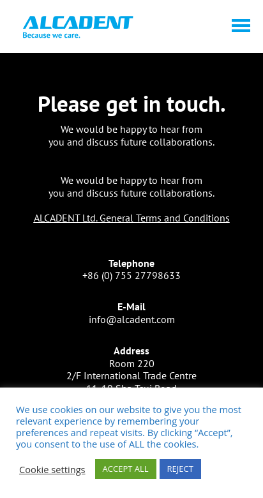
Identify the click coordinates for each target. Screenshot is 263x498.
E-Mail (131, 306)
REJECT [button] (180, 468)
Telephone (131, 263)
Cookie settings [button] (52, 469)
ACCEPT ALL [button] (126, 468)
